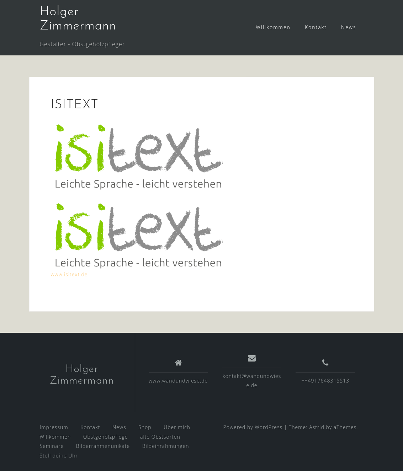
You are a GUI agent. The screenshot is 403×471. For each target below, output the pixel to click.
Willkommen (273, 27)
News (348, 27)
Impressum (54, 427)
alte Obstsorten (160, 436)
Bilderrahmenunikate (103, 446)
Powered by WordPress (253, 427)
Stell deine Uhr (59, 455)
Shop (144, 427)
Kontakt (316, 27)
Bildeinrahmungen (165, 446)
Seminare (52, 446)
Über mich (177, 427)
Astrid (316, 427)
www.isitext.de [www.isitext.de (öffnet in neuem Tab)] (69, 274)
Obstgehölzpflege (105, 436)
